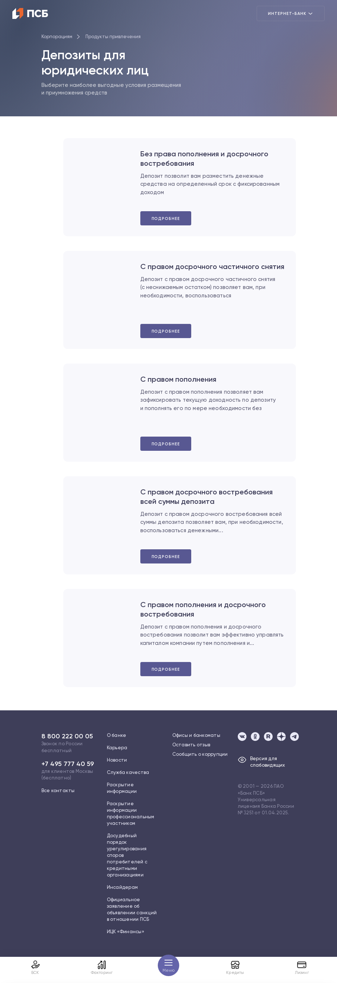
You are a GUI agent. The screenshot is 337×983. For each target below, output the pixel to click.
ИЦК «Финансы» (125, 931)
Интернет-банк (290, 13)
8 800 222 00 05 (67, 736)
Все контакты (58, 790)
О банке (117, 735)
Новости (117, 760)
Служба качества (128, 772)
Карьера (117, 747)
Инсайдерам (122, 887)
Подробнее (166, 218)
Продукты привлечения (113, 36)
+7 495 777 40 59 (67, 764)
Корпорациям (56, 36)
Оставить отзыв (191, 744)
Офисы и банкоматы (196, 735)
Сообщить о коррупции (200, 754)
